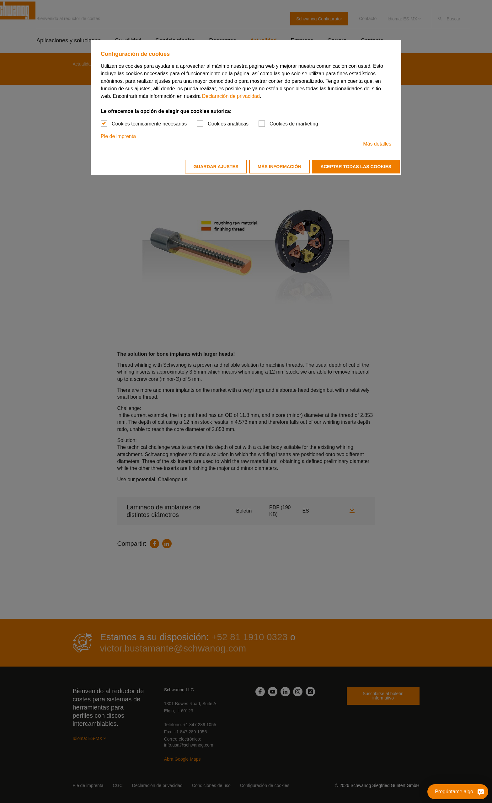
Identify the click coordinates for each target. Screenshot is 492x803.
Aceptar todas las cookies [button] (355, 166)
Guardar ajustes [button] (215, 166)
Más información (279, 166)
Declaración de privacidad (231, 96)
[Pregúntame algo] (465, 791)
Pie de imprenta (118, 136)
